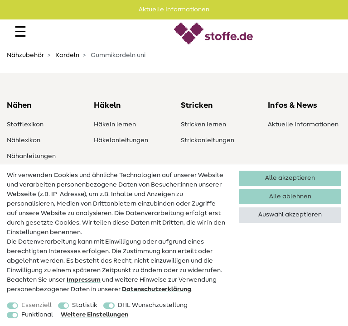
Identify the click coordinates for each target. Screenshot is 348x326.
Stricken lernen (203, 124)
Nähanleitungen (31, 156)
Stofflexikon (25, 124)
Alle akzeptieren (290, 178)
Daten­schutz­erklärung (156, 289)
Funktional (37, 315)
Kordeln (66, 55)
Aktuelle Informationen (303, 124)
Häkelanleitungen (121, 140)
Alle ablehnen (290, 196)
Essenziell (36, 305)
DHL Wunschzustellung (153, 305)
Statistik (84, 305)
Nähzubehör (25, 55)
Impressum (84, 280)
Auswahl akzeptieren (290, 214)
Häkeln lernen (115, 124)
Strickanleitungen (207, 140)
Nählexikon (23, 140)
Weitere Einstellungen (94, 315)
